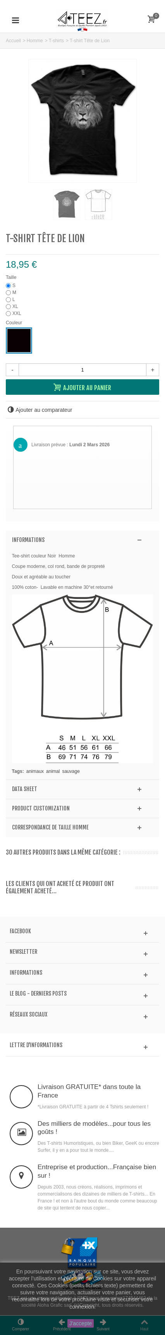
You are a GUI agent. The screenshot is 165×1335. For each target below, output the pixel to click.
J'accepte (80, 1323)
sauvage (70, 771)
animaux (35, 771)
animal (53, 771)
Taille (12, 277)
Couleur (14, 322)
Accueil (13, 40)
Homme (35, 40)
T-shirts (56, 40)
